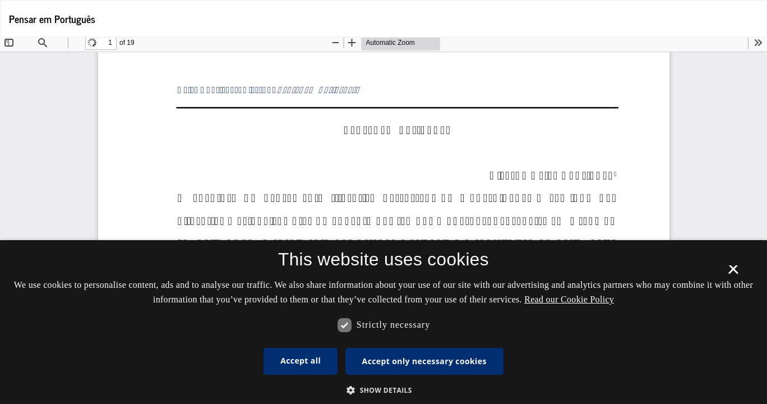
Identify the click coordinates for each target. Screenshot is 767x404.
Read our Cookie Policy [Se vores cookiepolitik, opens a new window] (569, 299)
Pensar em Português (52, 18)
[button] (383, 389)
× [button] (733, 273)
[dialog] (383, 322)
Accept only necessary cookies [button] (424, 361)
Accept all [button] (300, 360)
